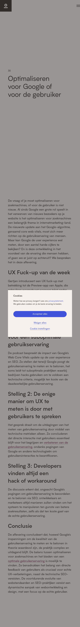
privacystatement (55, 301)
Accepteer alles (40, 314)
